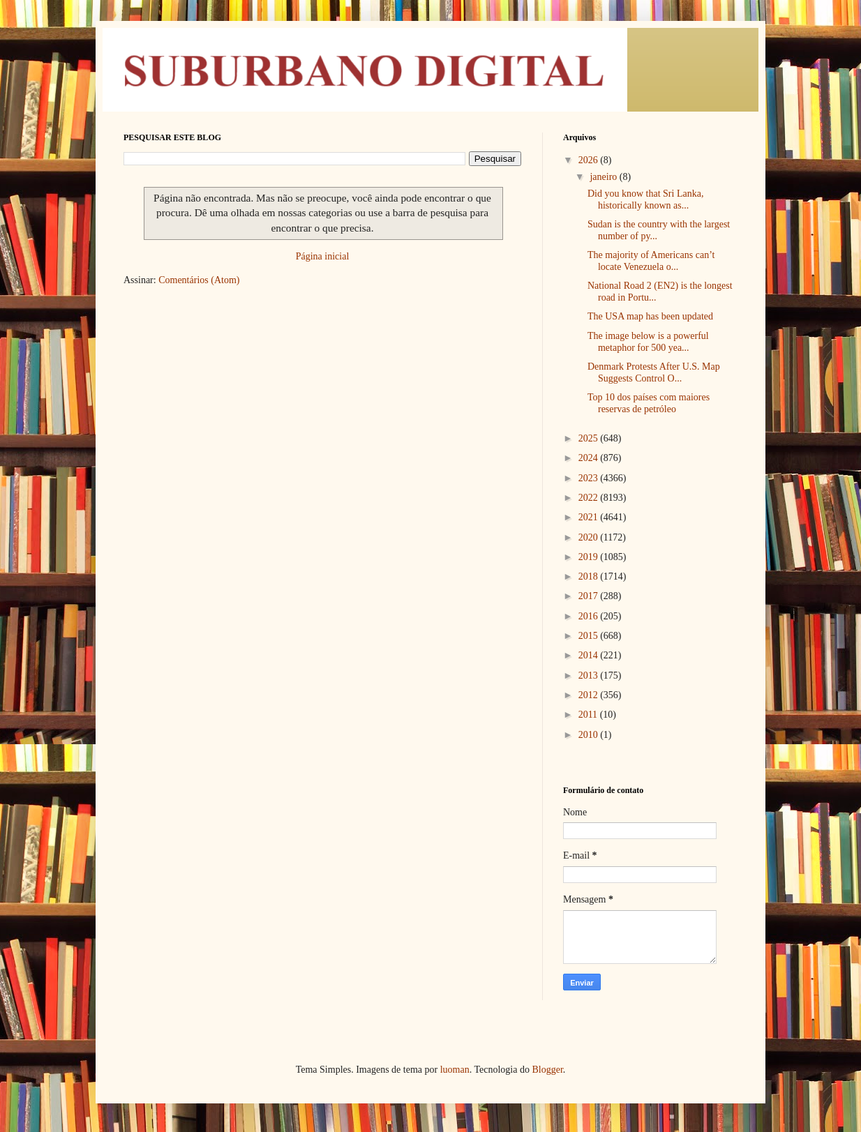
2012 (589, 695)
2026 (589, 160)
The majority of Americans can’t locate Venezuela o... (650, 261)
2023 (589, 478)
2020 (589, 537)
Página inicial (323, 256)
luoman (455, 1069)
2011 (589, 714)
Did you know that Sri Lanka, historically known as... (645, 199)
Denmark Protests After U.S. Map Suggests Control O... (653, 372)
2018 (589, 576)
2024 (589, 458)
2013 (589, 675)
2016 (589, 616)
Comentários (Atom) (198, 280)
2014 (589, 655)
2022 (589, 497)
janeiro (604, 177)
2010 (589, 735)
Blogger (547, 1069)
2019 (589, 557)
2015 (589, 636)
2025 (589, 438)
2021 (589, 517)
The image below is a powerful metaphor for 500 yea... (648, 342)
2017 (589, 596)
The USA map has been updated (650, 316)
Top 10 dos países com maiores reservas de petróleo (648, 403)
